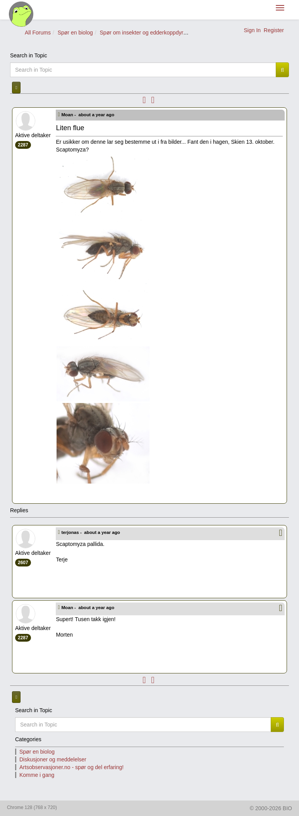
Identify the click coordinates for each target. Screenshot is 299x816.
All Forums (38, 32)
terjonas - (91, 532)
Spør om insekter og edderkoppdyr (142, 32)
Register (274, 30)
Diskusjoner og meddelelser (52, 759)
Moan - (88, 114)
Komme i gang (36, 775)
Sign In (252, 30)
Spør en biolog (75, 32)
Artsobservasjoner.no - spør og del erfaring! (71, 767)
